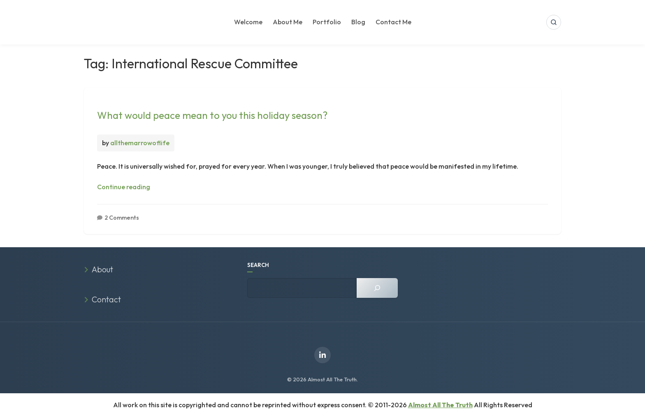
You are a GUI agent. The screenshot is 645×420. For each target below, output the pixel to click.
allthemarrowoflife (139, 143)
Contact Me (393, 22)
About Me (287, 22)
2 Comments (121, 217)
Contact (106, 299)
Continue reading (123, 187)
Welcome (248, 22)
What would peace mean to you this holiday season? (212, 115)
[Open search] (553, 22)
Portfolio (327, 22)
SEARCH (258, 265)
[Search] (377, 288)
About (102, 269)
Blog (358, 22)
